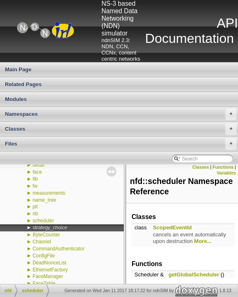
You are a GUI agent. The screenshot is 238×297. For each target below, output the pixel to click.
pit (35, 207)
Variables (226, 172)
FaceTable (44, 283)
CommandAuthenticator (59, 249)
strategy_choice (50, 228)
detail (39, 165)
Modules (16, 99)
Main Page (18, 69)
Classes (121, 129)
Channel (42, 242)
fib (35, 179)
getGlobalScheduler (193, 274)
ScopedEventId (172, 227)
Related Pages (23, 84)
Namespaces (121, 114)
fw (35, 186)
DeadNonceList (49, 263)
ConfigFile (44, 256)
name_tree (44, 200)
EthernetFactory (50, 270)
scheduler (43, 221)
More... (203, 241)
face (37, 172)
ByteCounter (46, 235)
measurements (49, 193)
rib (35, 214)
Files (121, 144)
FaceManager (48, 276)
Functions (222, 167)
